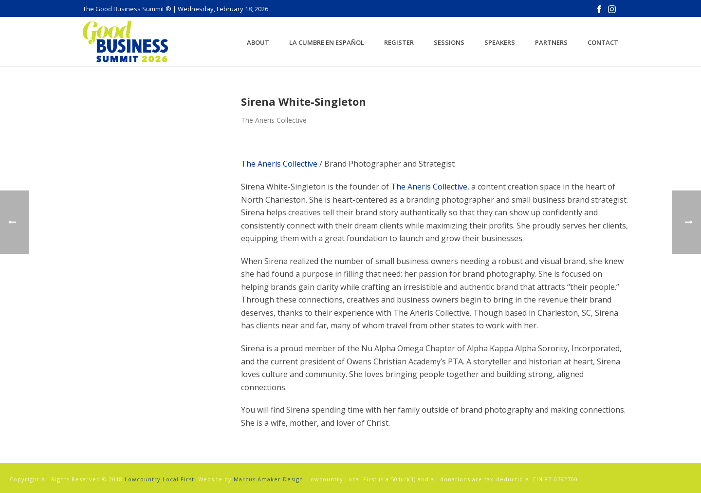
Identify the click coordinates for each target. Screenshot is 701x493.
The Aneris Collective (279, 163)
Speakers (499, 42)
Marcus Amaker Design (268, 479)
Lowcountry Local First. (160, 479)
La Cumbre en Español (326, 42)
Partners (551, 42)
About (258, 42)
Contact (603, 42)
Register (399, 42)
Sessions (449, 42)
